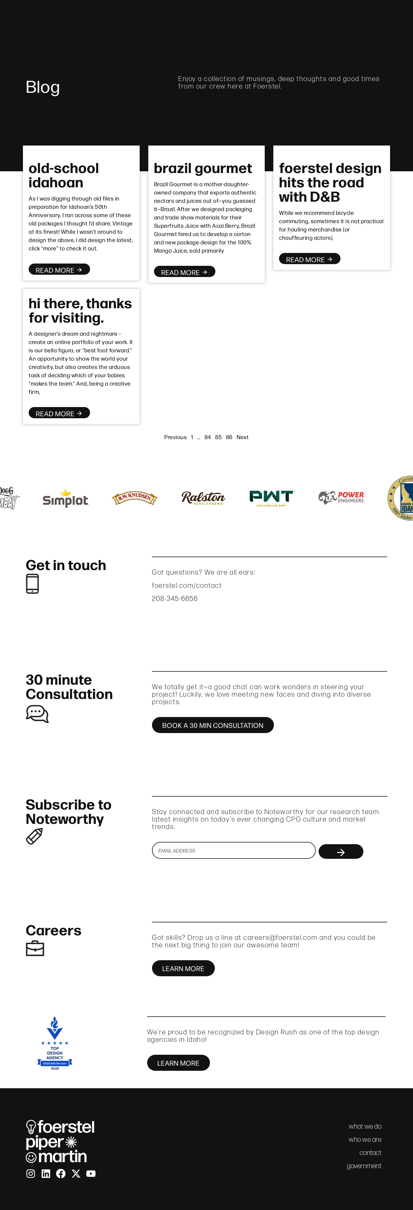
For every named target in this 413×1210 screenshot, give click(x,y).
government (364, 1166)
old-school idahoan (64, 173)
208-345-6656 (175, 598)
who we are (250, 18)
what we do (296, 18)
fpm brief (339, 18)
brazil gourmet (203, 166)
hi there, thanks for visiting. (80, 309)
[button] (9, 498)
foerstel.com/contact (187, 585)
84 (207, 437)
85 (218, 437)
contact (376, 18)
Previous (175, 437)
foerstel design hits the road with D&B (330, 181)
